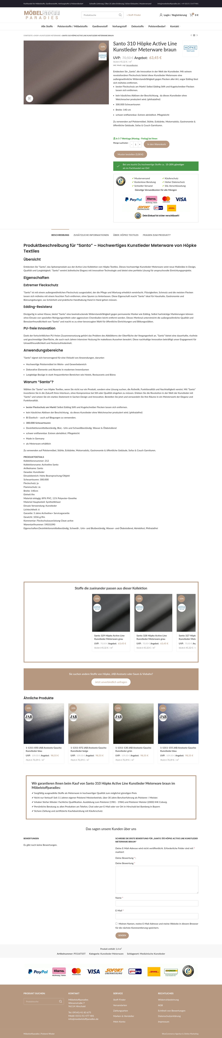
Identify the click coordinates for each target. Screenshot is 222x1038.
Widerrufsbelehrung (168, 999)
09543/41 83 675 (81, 1012)
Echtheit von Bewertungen (171, 1010)
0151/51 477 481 (84, 1015)
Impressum (163, 1021)
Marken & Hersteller (123, 1016)
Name (119, 897)
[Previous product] (191, 35)
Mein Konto (119, 1021)
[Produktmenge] (136, 144)
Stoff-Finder (119, 999)
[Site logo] (42, 14)
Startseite (28, 35)
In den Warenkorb (156, 144)
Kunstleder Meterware (50, 35)
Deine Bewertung (125, 858)
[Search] (102, 15)
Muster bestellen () (130, 154)
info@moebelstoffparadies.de (168, 3)
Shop (36, 35)
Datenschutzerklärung (169, 1016)
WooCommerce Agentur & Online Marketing (180, 1034)
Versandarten (120, 1005)
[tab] (60, 233)
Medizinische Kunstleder (152, 953)
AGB (160, 1005)
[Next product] (197, 35)
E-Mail (119, 910)
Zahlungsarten (120, 1010)
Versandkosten (132, 65)
